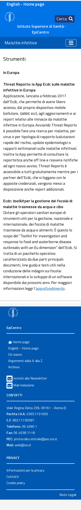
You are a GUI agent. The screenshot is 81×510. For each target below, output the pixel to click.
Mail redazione (23, 385)
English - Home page (25, 4)
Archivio (14, 367)
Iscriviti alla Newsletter (30, 378)
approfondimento (50, 288)
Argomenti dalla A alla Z (25, 360)
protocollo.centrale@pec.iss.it (35, 438)
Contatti (12, 476)
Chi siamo (15, 354)
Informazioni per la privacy (25, 470)
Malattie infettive (21, 42)
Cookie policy (15, 482)
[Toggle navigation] (65, 18)
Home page (19, 341)
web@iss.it (23, 445)
